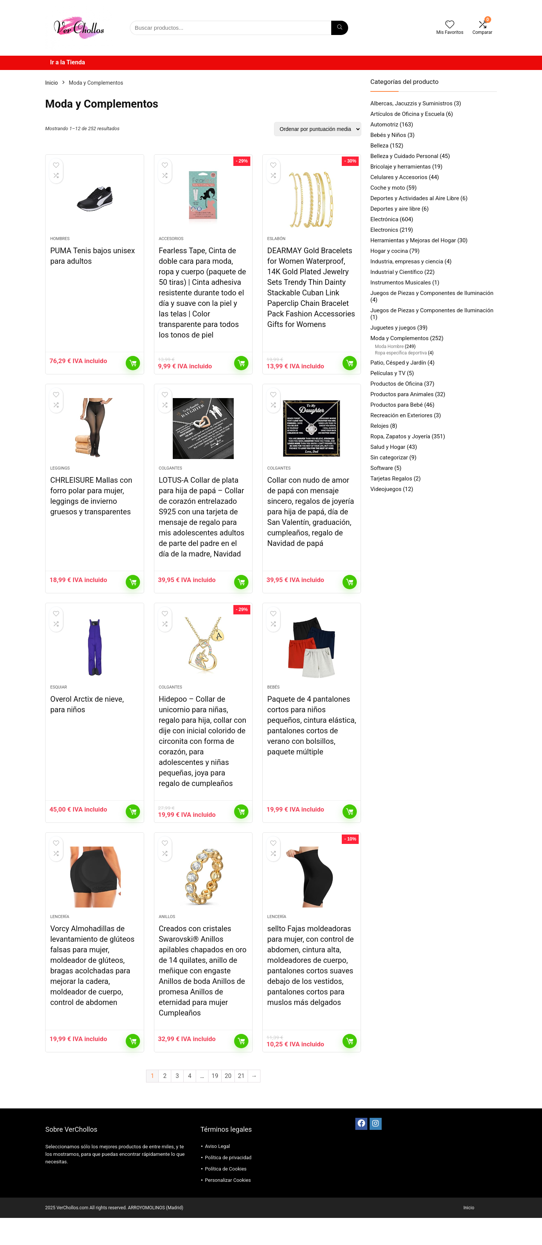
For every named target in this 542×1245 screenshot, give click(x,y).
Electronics (384, 230)
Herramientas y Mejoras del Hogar (413, 240)
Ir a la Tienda (67, 62)
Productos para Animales (402, 394)
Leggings (60, 481)
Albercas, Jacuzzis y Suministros (411, 103)
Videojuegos (386, 489)
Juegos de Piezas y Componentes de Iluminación (431, 293)
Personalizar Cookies (228, 1207)
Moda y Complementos (399, 338)
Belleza (379, 145)
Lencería (59, 943)
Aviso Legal (217, 1173)
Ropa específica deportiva (401, 353)
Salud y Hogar (387, 447)
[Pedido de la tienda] (317, 129)
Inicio (51, 83)
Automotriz (384, 124)
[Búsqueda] (339, 28)
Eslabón (276, 245)
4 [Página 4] (190, 1103)
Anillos (167, 943)
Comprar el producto (132, 369)
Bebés (273, 707)
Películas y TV (387, 373)
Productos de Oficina (396, 383)
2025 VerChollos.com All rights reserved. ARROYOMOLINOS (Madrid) (114, 1234)
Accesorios (171, 245)
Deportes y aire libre (395, 208)
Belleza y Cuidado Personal (404, 156)
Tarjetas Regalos (391, 478)
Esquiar (58, 707)
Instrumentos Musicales (400, 282)
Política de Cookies (226, 1196)
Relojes (379, 426)
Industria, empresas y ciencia (406, 261)
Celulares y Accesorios (398, 177)
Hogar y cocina (389, 251)
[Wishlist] (449, 25)
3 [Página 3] (177, 1103)
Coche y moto (387, 187)
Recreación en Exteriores (401, 415)
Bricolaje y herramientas (400, 166)
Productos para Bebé (396, 404)
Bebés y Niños (388, 135)
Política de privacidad (228, 1184)
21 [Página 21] (241, 1103)
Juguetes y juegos (393, 327)
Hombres (59, 245)
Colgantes (170, 481)
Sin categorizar (389, 457)
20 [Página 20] (228, 1103)
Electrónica (384, 219)
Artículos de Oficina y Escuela (407, 114)
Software (381, 468)
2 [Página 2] (165, 1103)
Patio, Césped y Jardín (398, 362)
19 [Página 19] (215, 1103)
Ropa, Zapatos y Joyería (400, 436)
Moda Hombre (389, 346)
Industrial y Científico (396, 272)
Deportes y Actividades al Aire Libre (414, 198)
